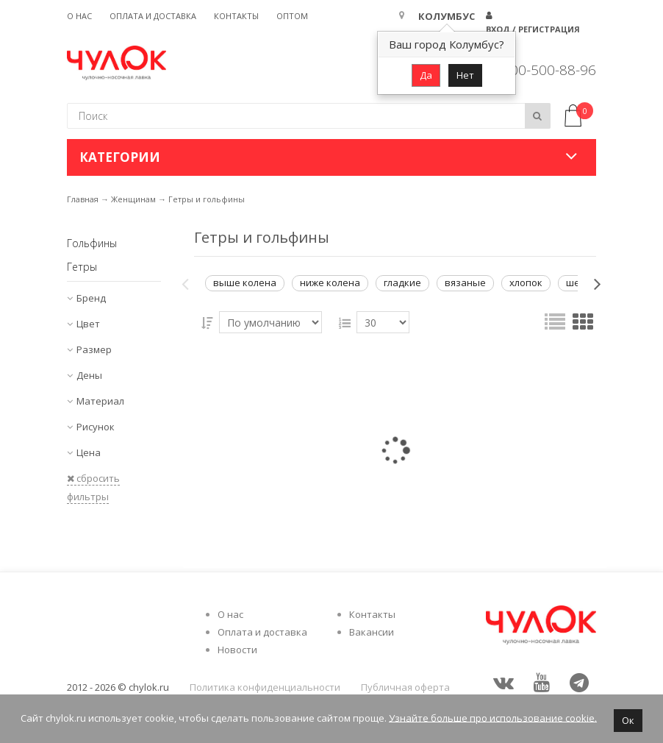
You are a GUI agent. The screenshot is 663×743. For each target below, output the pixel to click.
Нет (465, 75)
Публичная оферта (405, 687)
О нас (79, 15)
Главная (82, 199)
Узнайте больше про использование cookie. (493, 717)
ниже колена (330, 282)
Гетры (82, 267)
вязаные (465, 282)
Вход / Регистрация (533, 29)
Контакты (236, 15)
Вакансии (371, 632)
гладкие (402, 282)
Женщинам (133, 199)
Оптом (292, 15)
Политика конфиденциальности (265, 687)
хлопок (525, 282)
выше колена (244, 282)
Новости (237, 649)
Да (426, 75)
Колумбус (446, 16)
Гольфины (92, 243)
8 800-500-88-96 (543, 69)
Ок (628, 720)
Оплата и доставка (153, 15)
